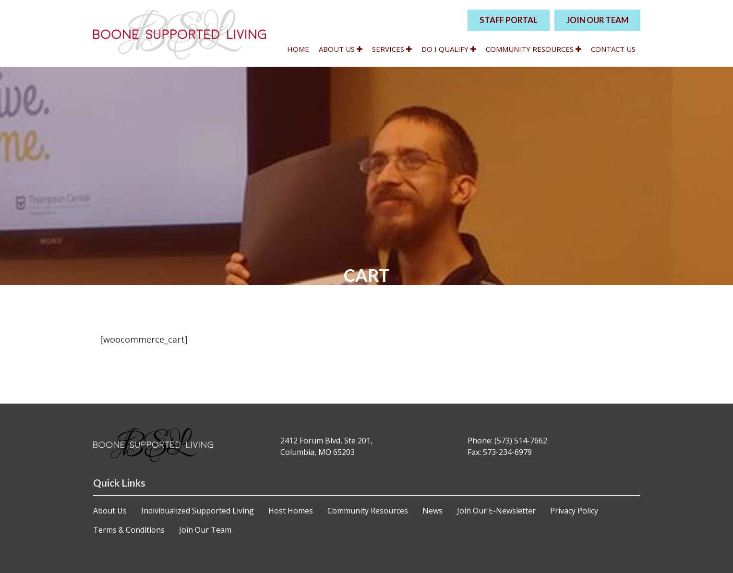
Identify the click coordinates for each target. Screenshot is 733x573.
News (432, 510)
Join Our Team (205, 530)
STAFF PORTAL (509, 20)
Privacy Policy (574, 510)
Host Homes (290, 510)
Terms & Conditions (129, 530)
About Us (340, 49)
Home (298, 49)
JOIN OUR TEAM (597, 20)
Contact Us (613, 49)
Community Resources (533, 49)
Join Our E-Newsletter (496, 510)
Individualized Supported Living (197, 510)
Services (392, 49)
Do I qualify (448, 49)
